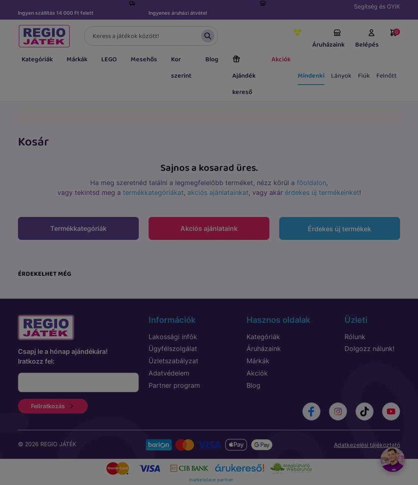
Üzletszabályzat (173, 361)
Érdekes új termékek (339, 229)
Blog (211, 59)
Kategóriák (37, 59)
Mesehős (144, 59)
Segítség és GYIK (377, 6)
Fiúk (364, 76)
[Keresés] (151, 36)
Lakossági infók (173, 337)
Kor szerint (181, 67)
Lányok (341, 76)
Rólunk (355, 337)
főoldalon (311, 183)
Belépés (367, 39)
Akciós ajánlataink (209, 228)
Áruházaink (328, 39)
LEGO (109, 59)
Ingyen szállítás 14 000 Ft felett (55, 13)
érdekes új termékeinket (322, 192)
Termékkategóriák (78, 228)
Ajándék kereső (244, 76)
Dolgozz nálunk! (369, 348)
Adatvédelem (169, 373)
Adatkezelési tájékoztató (367, 444)
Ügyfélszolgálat (173, 348)
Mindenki (311, 76)
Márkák (77, 59)
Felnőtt (386, 76)
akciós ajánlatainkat (218, 192)
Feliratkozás (53, 405)
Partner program (174, 385)
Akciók (281, 59)
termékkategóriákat (153, 192)
